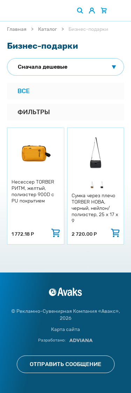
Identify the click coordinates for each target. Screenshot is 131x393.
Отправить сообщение (65, 364)
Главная (17, 29)
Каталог (47, 29)
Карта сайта (65, 329)
